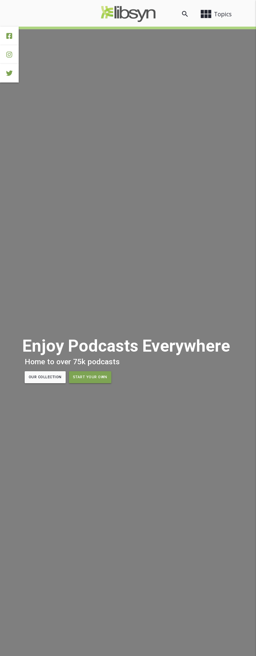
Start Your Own (90, 377)
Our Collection (45, 377)
